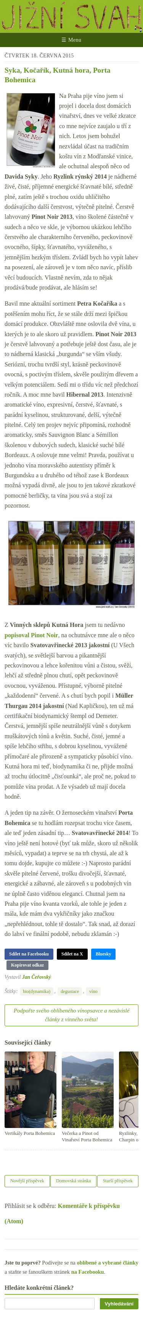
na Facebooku (87, 1272)
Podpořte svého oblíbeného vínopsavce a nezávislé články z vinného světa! (72, 1015)
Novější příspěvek (27, 1180)
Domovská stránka (73, 1180)
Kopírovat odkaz (27, 965)
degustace (70, 991)
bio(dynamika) (36, 991)
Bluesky (103, 954)
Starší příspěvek (118, 1180)
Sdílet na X (72, 954)
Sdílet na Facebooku (29, 954)
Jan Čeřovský (36, 977)
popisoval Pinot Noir (31, 635)
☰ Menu (71, 40)
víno (93, 991)
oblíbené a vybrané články (107, 1263)
